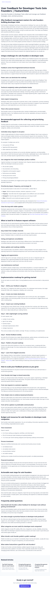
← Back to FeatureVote (6, 2)
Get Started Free (25, 586)
